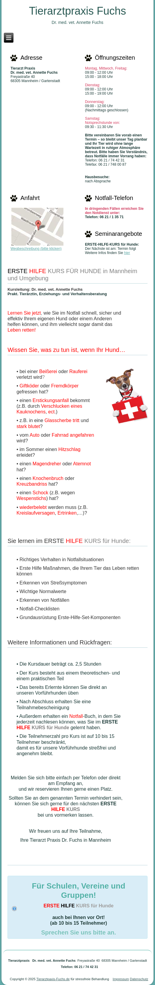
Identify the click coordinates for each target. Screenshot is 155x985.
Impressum (121, 979)
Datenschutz (139, 979)
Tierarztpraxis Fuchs (77, 11)
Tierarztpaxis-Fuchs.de (52, 979)
